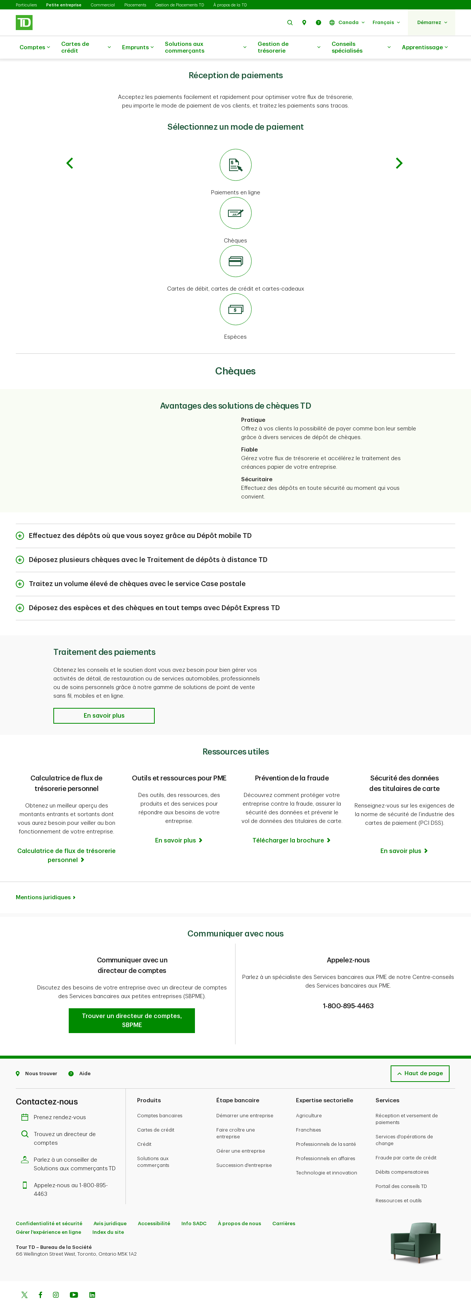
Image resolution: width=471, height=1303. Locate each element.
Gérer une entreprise (240, 1132)
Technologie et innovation (326, 1153)
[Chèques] (235, 202)
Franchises (308, 1111)
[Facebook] (40, 1277)
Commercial (103, 5)
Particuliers (26, 5)
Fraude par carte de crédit (406, 1138)
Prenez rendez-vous (55, 1098)
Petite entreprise (64, 5)
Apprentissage (425, 47)
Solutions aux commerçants (205, 47)
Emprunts (138, 47)
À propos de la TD (230, 5)
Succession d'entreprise (244, 1146)
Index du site (108, 1213)
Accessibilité (154, 1204)
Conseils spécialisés (361, 47)
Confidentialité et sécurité (49, 1204)
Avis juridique (110, 1204)
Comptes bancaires (160, 1096)
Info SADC (194, 1204)
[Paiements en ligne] (235, 154)
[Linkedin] (92, 1277)
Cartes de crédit (86, 47)
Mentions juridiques (43, 879)
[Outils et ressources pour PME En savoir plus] (179, 822)
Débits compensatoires (402, 1153)
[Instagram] (56, 1277)
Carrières (283, 1204)
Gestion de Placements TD (179, 5)
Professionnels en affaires (325, 1139)
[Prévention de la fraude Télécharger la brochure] (292, 822)
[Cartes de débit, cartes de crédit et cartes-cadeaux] (235, 250)
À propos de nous (239, 1204)
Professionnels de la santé (326, 1125)
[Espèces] (235, 298)
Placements (135, 5)
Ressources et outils (399, 1181)
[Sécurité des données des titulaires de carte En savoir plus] (404, 824)
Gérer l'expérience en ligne (48, 1213)
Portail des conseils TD (401, 1167)
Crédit (144, 1125)
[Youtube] (74, 1277)
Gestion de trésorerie (289, 47)
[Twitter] (24, 1277)
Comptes (35, 47)
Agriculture (309, 1096)
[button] (290, 22)
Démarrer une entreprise (244, 1096)
